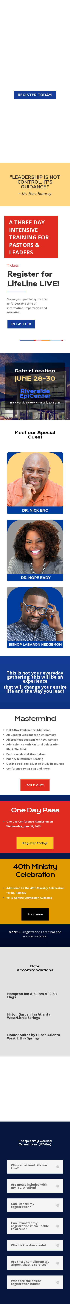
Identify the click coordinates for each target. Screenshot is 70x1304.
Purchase (35, 914)
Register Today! (35, 843)
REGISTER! (21, 324)
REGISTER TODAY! (35, 94)
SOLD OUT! (35, 785)
